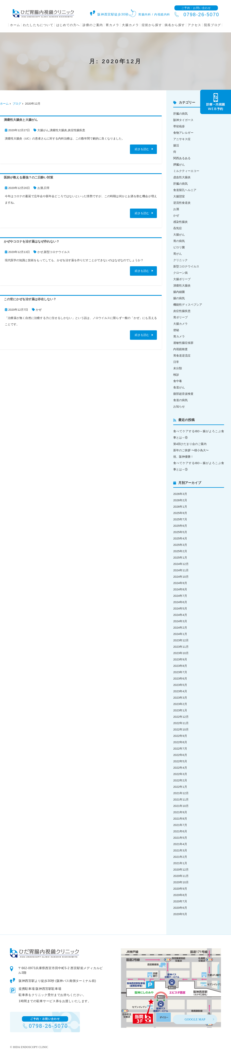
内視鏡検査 (180, 349)
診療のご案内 (93, 25)
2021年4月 (180, 844)
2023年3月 (180, 697)
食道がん (179, 387)
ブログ (17, 103)
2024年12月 (181, 564)
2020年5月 (180, 914)
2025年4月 (180, 538)
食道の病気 (180, 400)
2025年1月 (180, 557)
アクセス (194, 25)
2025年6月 (180, 525)
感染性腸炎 (180, 221)
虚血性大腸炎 (182, 177)
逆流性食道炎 (182, 202)
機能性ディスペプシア (187, 304)
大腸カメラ (130, 25)
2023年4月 (180, 691)
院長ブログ (212, 25)
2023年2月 (180, 704)
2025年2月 (180, 551)
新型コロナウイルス (57, 252)
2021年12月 (181, 793)
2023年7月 (180, 672)
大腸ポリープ (182, 279)
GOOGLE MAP (195, 1019)
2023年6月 (180, 678)
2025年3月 (180, 544)
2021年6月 (180, 831)
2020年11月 (181, 875)
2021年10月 (181, 805)
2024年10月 (181, 576)
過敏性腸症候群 (183, 342)
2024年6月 (180, 602)
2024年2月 (180, 627)
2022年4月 (180, 767)
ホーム (15, 25)
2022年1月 (180, 786)
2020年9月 (180, 888)
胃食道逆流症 (182, 355)
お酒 (40, 187)
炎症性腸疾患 (76, 130)
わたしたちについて (38, 25)
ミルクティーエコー (186, 170)
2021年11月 (181, 799)
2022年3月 (180, 774)
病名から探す (175, 25)
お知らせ (179, 406)
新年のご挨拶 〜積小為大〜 (191, 450)
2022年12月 (181, 716)
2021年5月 (180, 837)
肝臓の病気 (180, 113)
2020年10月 (181, 882)
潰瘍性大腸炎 (58, 130)
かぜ (40, 252)
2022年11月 (181, 723)
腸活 (176, 145)
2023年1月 (180, 710)
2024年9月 (180, 583)
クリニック (180, 260)
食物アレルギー (183, 132)
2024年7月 (180, 595)
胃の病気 (179, 241)
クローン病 (180, 272)
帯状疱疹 (179, 126)
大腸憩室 (179, 196)
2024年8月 (180, 589)
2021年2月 (180, 856)
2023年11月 (181, 646)
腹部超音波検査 (183, 393)
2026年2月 (180, 500)
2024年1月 (180, 634)
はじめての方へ (68, 25)
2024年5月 (180, 608)
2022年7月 (180, 748)
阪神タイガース (183, 120)
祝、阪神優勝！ (183, 456)
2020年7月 (180, 901)
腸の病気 (179, 298)
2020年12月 (181, 869)
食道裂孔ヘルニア (184, 190)
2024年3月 (180, 621)
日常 (47, 187)
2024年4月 (180, 614)
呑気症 (177, 228)
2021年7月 (180, 825)
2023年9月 (180, 659)
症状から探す (152, 25)
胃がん (177, 253)
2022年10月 (181, 729)
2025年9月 (180, 513)
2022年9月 (180, 735)
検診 (176, 374)
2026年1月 (180, 506)
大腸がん (43, 130)
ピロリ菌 (179, 247)
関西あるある (182, 158)
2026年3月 (180, 493)
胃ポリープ (180, 317)
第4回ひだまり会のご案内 (190, 443)
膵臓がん (179, 164)
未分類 (177, 368)
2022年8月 (180, 742)
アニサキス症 (182, 139)
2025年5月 (180, 532)
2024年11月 (181, 570)
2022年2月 (180, 780)
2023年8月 (180, 665)
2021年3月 (180, 850)
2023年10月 (181, 653)
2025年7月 (180, 519)
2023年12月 (181, 640)
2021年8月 (180, 818)
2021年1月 (180, 863)
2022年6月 (180, 755)
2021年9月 (180, 812)
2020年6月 (180, 907)
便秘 (176, 330)
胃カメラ (112, 25)
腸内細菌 (179, 291)
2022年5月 (180, 761)
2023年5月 (180, 684)
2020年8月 (180, 895)
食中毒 (177, 381)
